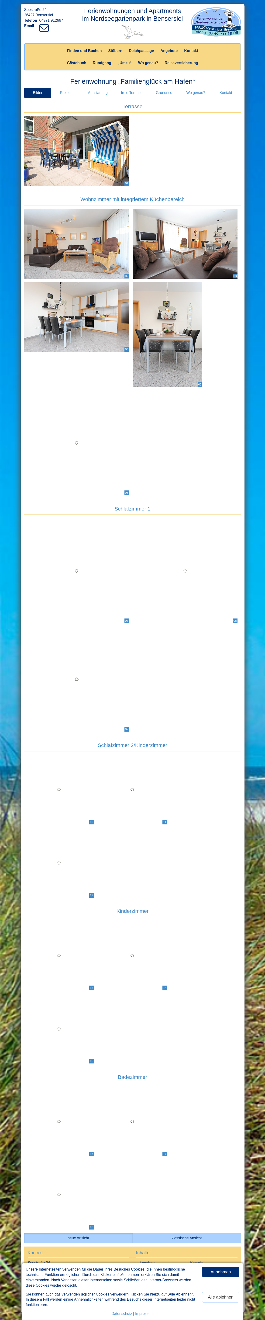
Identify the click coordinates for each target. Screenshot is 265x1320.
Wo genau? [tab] (195, 93)
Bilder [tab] (37, 93)
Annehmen (220, 1272)
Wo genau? (148, 63)
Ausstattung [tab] (98, 93)
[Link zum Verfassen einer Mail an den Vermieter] (45, 26)
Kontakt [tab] (226, 93)
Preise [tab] (65, 93)
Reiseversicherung (181, 63)
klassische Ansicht (187, 1238)
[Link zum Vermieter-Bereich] (4, 4)
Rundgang (102, 63)
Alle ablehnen (220, 1297)
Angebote (169, 51)
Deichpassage (141, 51)
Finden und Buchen (84, 51)
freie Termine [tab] (131, 93)
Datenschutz (121, 1314)
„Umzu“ (125, 63)
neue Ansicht (78, 1238)
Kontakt (191, 51)
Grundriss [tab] (164, 93)
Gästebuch (76, 63)
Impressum (144, 1314)
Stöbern (115, 51)
